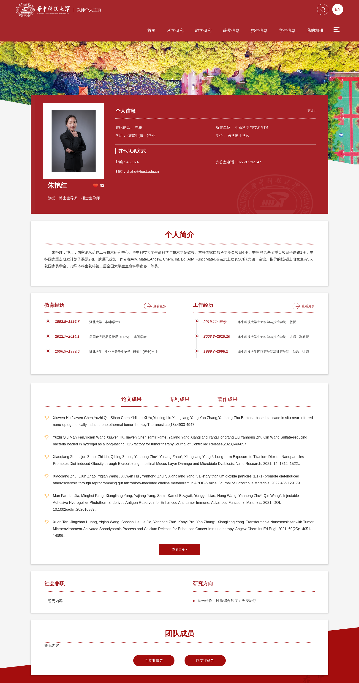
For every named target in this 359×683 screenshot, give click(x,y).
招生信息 (233, 10)
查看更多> (179, 525)
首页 (125, 10)
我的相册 (289, 10)
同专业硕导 (205, 636)
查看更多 (159, 281)
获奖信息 (205, 10)
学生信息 (261, 10)
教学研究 (177, 10)
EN (337, 9)
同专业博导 (154, 636)
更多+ (310, 86)
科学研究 (149, 10)
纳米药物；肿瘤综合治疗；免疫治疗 (227, 576)
